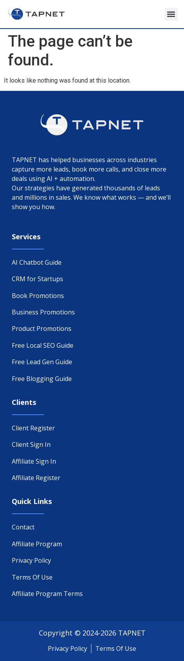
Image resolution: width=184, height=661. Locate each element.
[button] (171, 14)
